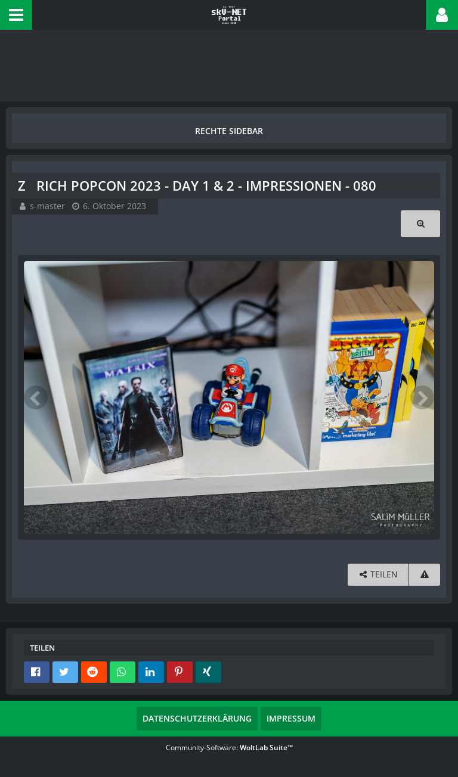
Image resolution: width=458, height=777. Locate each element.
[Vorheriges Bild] (36, 397)
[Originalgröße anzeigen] (420, 223)
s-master (47, 206)
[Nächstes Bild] (422, 397)
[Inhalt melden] (424, 575)
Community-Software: (229, 747)
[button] (16, 15)
